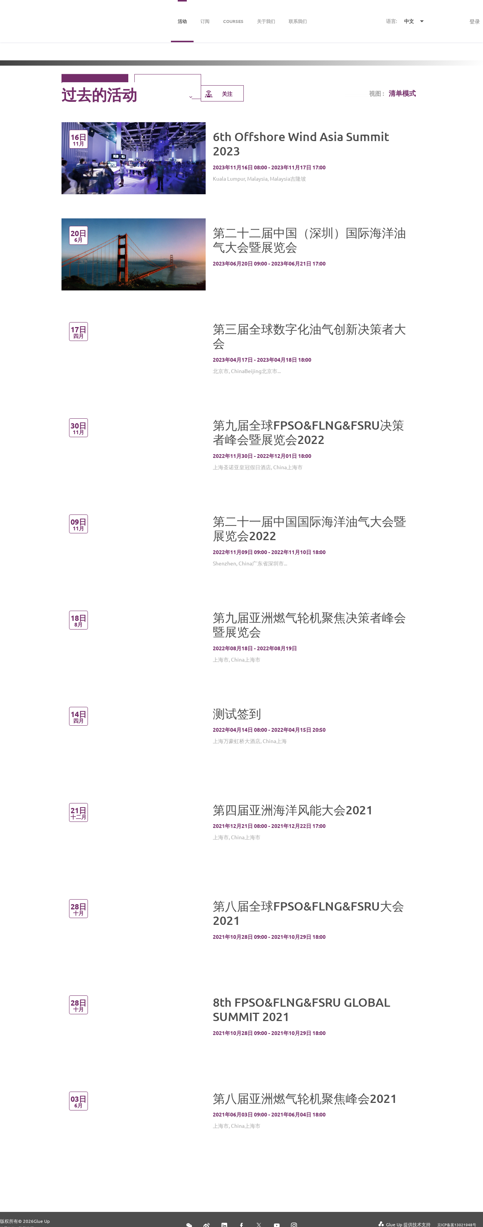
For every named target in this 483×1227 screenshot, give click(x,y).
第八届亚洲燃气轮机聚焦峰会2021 (305, 1098)
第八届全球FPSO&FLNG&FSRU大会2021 (308, 913)
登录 (474, 21)
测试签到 (237, 713)
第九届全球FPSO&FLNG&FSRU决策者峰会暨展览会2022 (308, 432)
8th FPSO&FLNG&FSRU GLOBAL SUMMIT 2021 (301, 1009)
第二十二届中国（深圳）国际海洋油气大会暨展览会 (309, 239)
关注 (218, 93)
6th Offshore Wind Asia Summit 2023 (301, 143)
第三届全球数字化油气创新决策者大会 (309, 335)
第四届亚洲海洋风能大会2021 (293, 809)
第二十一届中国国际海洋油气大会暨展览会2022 (309, 528)
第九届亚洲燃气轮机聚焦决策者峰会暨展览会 (309, 624)
